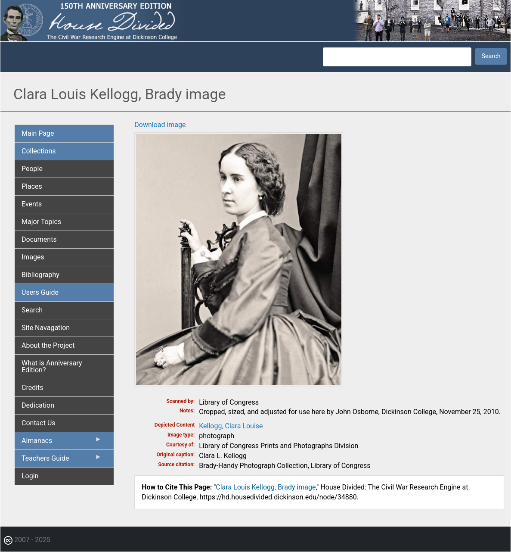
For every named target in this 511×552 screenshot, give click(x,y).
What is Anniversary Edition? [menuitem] (52, 366)
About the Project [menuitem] (48, 345)
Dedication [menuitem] (38, 405)
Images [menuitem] (33, 257)
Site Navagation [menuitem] (46, 328)
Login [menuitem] (30, 476)
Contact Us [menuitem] (39, 423)
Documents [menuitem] (39, 239)
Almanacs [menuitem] (61, 442)
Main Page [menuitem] (38, 133)
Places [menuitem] (32, 186)
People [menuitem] (32, 169)
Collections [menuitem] (39, 151)
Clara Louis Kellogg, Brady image (266, 487)
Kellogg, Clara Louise (231, 426)
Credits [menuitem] (32, 388)
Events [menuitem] (32, 204)
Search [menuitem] (32, 310)
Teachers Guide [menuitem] (61, 460)
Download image (160, 125)
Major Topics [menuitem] (41, 222)
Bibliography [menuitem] (40, 275)
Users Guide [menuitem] (40, 292)
